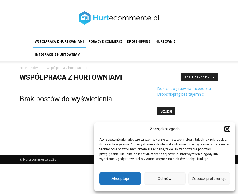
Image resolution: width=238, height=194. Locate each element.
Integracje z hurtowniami (58, 54)
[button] (227, 129)
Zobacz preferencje (209, 178)
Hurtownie (165, 41)
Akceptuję (120, 178)
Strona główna (30, 67)
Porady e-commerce (105, 41)
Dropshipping (139, 41)
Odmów (164, 178)
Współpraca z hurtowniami (59, 41)
